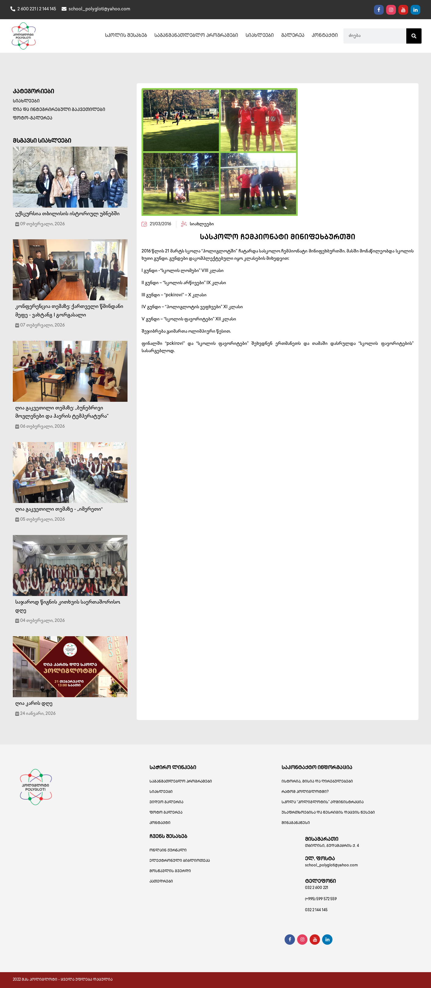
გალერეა (292, 36)
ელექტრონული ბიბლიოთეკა (179, 861)
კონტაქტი (325, 36)
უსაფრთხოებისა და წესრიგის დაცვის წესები (328, 813)
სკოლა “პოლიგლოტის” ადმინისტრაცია (323, 802)
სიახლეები (260, 36)
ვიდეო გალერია (166, 802)
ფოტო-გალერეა (32, 118)
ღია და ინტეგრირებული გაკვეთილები (59, 110)
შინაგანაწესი (296, 823)
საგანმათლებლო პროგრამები (180, 782)
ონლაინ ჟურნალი (168, 851)
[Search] (414, 36)
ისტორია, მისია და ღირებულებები (317, 782)
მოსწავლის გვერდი (170, 871)
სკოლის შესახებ (126, 36)
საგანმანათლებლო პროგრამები (196, 36)
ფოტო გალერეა (165, 813)
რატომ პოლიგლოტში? (305, 792)
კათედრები (161, 882)
